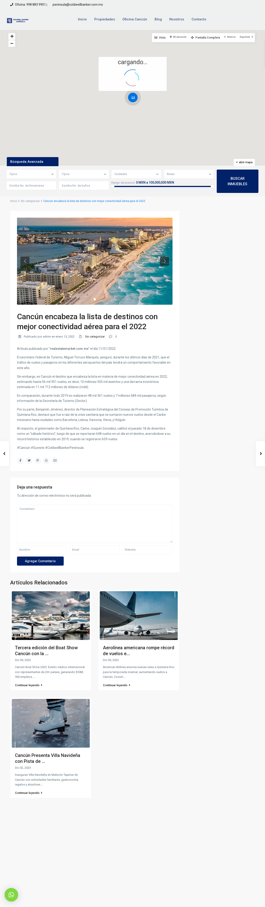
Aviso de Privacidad (200, 900)
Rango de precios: (123, 182)
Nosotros (176, 19)
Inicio (82, 19)
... (34, 676)
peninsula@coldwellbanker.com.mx (77, 4)
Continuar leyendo (28, 685)
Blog (158, 19)
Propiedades (104, 19)
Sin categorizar (30, 201)
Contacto (199, 19)
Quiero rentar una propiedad (219, 850)
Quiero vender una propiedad (219, 842)
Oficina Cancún (134, 19)
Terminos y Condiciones (238, 900)
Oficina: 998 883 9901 (30, 4)
